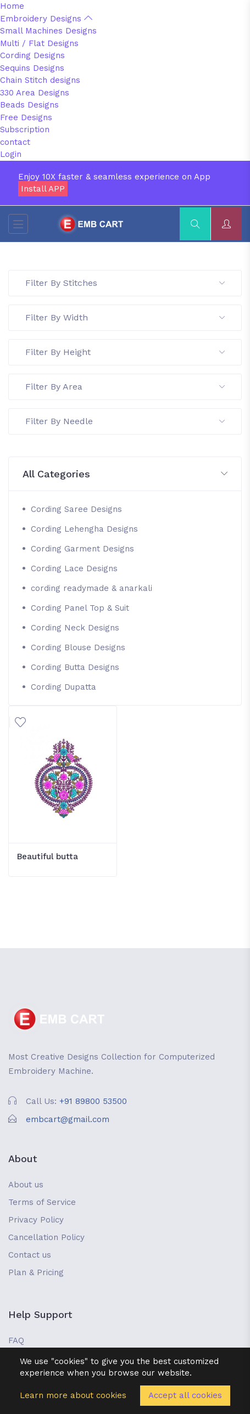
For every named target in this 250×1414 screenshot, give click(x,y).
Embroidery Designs (46, 19)
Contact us (29, 1255)
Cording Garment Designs (82, 549)
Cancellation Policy (46, 1237)
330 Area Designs (34, 93)
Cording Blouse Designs (78, 647)
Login (10, 154)
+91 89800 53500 (93, 1101)
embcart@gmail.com (67, 1119)
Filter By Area (125, 386)
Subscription (24, 129)
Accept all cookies (185, 1395)
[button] (125, 474)
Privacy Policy (36, 1220)
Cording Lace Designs (74, 568)
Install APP (43, 189)
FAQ (16, 1340)
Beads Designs (29, 105)
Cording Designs (32, 55)
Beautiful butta (47, 856)
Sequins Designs (32, 68)
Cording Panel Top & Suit (80, 608)
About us (25, 1185)
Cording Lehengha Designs (84, 529)
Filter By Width (125, 317)
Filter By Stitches (125, 283)
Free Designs (26, 117)
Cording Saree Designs (76, 509)
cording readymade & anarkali (91, 588)
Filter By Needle (125, 421)
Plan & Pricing (36, 1272)
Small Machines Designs (48, 31)
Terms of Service (42, 1202)
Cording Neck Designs (75, 628)
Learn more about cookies (73, 1395)
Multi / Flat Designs (39, 43)
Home (12, 6)
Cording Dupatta (63, 687)
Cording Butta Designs (75, 667)
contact (15, 142)
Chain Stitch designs (40, 80)
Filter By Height (125, 352)
